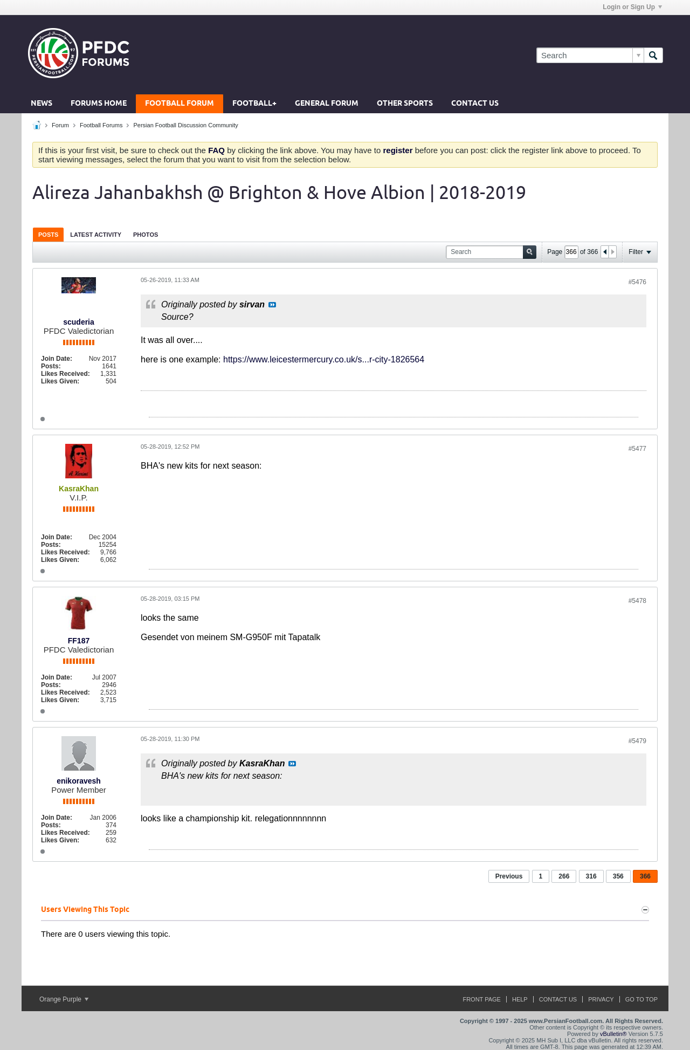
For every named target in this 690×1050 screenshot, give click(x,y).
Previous (509, 876)
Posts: (51, 366)
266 (563, 876)
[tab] (48, 234)
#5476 (637, 282)
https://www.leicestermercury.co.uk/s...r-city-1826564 (323, 359)
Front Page (482, 999)
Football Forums (101, 125)
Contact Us (475, 104)
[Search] (590, 55)
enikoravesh (79, 781)
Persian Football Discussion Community (185, 125)
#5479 (637, 741)
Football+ (254, 104)
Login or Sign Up (632, 7)
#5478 (637, 601)
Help (520, 999)
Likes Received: (65, 374)
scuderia (78, 322)
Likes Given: (60, 381)
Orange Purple (63, 999)
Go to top (641, 999)
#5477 (637, 448)
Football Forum (179, 104)
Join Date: (56, 358)
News (41, 104)
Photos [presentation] (145, 234)
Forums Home (99, 104)
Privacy (600, 999)
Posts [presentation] (48, 234)
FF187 (78, 640)
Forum (60, 125)
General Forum (326, 104)
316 (591, 876)
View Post (272, 304)
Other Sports (405, 104)
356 (618, 876)
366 (645, 876)
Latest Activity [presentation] (95, 234)
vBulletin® (613, 1034)
